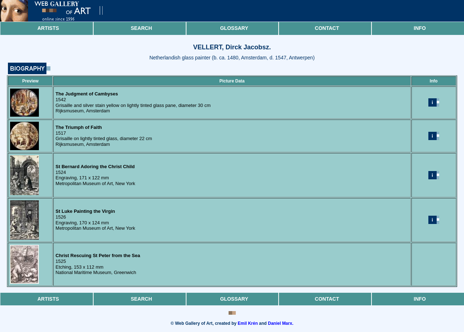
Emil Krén (248, 323)
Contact (327, 28)
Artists (48, 28)
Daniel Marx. (280, 323)
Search (141, 28)
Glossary (234, 28)
